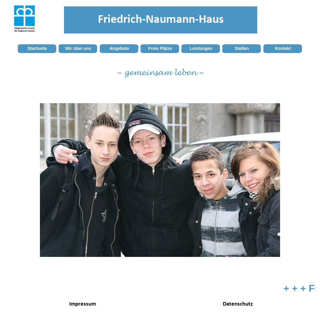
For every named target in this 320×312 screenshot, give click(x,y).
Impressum (82, 304)
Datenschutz (238, 304)
